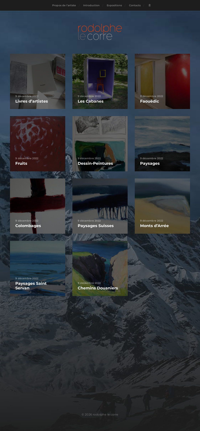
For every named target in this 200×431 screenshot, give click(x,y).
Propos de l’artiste (64, 5)
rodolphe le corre (105, 414)
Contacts (135, 5)
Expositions (114, 5)
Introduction (91, 5)
